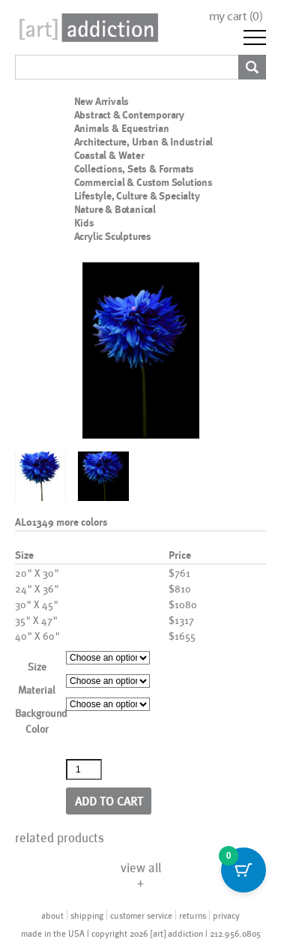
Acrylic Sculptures (112, 236)
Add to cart (109, 801)
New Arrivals (102, 101)
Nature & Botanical (115, 209)
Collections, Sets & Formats (134, 169)
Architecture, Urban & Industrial (144, 142)
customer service (141, 915)
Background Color (40, 720)
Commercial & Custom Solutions (143, 182)
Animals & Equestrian (121, 128)
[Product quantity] (84, 769)
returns (192, 915)
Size (37, 666)
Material (36, 689)
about (52, 915)
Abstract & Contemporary (129, 115)
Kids (84, 223)
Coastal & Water (109, 155)
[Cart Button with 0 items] (243, 870)
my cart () (236, 16)
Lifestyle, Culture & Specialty (137, 196)
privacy (226, 915)
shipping (86, 915)
